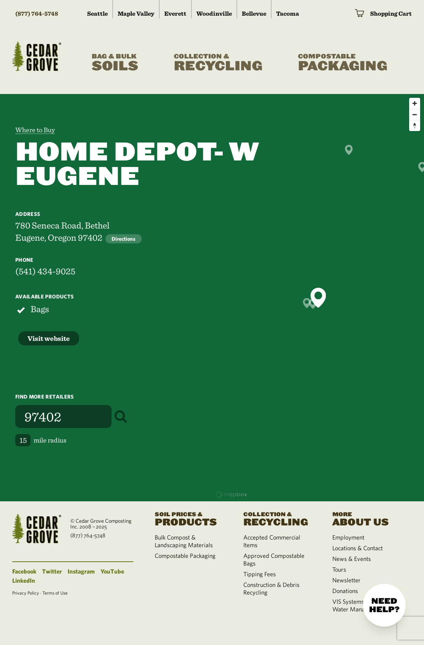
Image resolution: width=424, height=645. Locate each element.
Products (190, 518)
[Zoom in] (414, 103)
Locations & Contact (357, 548)
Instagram (81, 571)
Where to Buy (35, 130)
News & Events (351, 558)
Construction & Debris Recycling (271, 588)
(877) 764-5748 (36, 13)
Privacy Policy (25, 592)
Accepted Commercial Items (271, 541)
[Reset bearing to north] (414, 125)
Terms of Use (55, 592)
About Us (367, 518)
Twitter (52, 571)
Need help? (384, 605)
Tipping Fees (259, 573)
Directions (124, 239)
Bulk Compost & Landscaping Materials (184, 541)
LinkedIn (23, 580)
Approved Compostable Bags (273, 559)
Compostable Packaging (185, 555)
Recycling (218, 63)
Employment (348, 537)
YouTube (112, 571)
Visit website (49, 338)
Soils (115, 63)
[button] (318, 298)
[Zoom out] (414, 114)
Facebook (24, 571)
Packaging (342, 63)
